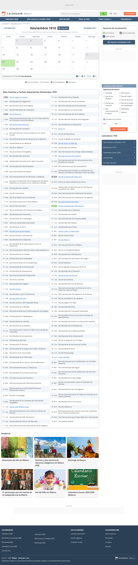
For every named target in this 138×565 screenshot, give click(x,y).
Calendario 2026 (11, 19)
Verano (123, 112)
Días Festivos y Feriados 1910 (114, 142)
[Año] (115, 13)
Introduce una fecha (113, 119)
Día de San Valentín (108, 104)
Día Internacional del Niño (68, 202)
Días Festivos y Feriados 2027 (44, 539)
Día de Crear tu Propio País (68, 231)
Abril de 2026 (64, 19)
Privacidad (108, 538)
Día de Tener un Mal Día (67, 143)
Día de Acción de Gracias (67, 275)
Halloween (125, 109)
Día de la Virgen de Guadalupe (126, 104)
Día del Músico (64, 240)
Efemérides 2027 (40, 543)
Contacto (108, 542)
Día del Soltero (15, 289)
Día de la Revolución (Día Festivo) (71, 206)
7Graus (14, 558)
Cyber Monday (63, 357)
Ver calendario (130, 14)
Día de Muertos (15, 114)
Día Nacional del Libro (17, 298)
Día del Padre (126, 96)
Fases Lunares (109, 36)
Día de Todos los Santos (18, 97)
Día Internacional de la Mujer (110, 111)
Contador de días (109, 163)
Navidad (108, 93)
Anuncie (108, 546)
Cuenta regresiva (76, 538)
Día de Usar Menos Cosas (19, 407)
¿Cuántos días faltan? (113, 86)
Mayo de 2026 (84, 19)
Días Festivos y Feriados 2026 (38, 19)
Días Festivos (108, 33)
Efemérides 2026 (7, 542)
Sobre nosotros (110, 534)
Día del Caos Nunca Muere (19, 231)
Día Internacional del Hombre (69, 156)
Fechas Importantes (127, 33)
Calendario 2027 (40, 534)
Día (108, 123)
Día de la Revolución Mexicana (70, 177)
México (28, 13)
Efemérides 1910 (109, 147)
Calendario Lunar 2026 (111, 152)
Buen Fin (61, 129)
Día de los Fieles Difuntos (19, 124)
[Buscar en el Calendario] (103, 14)
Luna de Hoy (108, 158)
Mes (123, 123)
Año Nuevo (125, 93)
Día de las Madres (108, 97)
